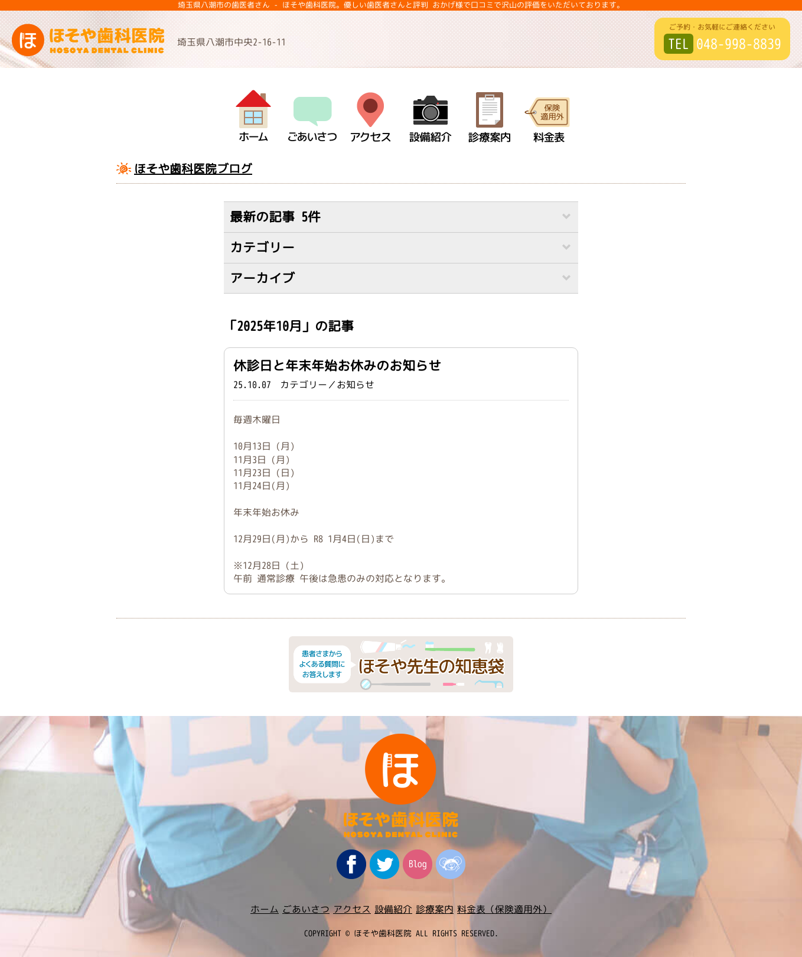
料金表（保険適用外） (504, 909)
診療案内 (435, 909)
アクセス (352, 909)
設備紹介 (393, 909)
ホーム (264, 909)
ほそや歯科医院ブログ (193, 168)
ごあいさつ (306, 909)
